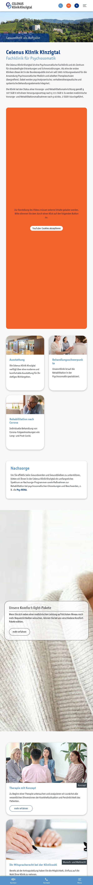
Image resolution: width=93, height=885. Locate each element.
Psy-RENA (22, 489)
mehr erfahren (19, 631)
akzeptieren (46, 228)
